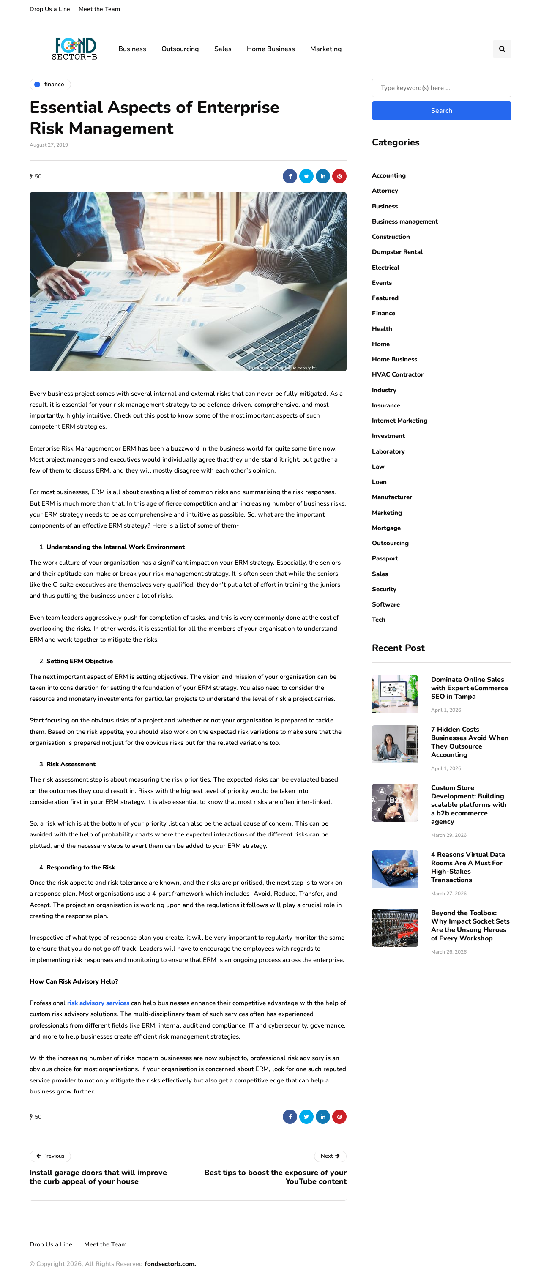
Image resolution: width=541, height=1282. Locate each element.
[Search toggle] (502, 49)
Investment (388, 436)
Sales (223, 49)
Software (386, 604)
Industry (384, 390)
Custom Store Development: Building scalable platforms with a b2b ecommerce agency (469, 804)
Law (378, 466)
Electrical (385, 267)
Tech (378, 619)
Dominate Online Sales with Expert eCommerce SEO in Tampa (469, 688)
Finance (383, 313)
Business (132, 49)
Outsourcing (180, 49)
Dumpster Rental (397, 252)
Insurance (386, 405)
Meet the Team (99, 9)
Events (382, 283)
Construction (391, 236)
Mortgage (386, 528)
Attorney (385, 190)
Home (381, 344)
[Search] (441, 88)
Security (384, 589)
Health (382, 329)
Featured (385, 298)
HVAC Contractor (398, 374)
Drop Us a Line (50, 9)
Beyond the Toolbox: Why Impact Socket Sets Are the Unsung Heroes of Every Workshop (470, 925)
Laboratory (388, 451)
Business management (405, 221)
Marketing (326, 49)
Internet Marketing (399, 420)
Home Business (271, 49)
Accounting (389, 175)
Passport (385, 558)
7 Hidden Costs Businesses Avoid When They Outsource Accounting (470, 742)
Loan (379, 482)
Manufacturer (392, 497)
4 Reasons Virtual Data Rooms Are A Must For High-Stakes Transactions (468, 867)
